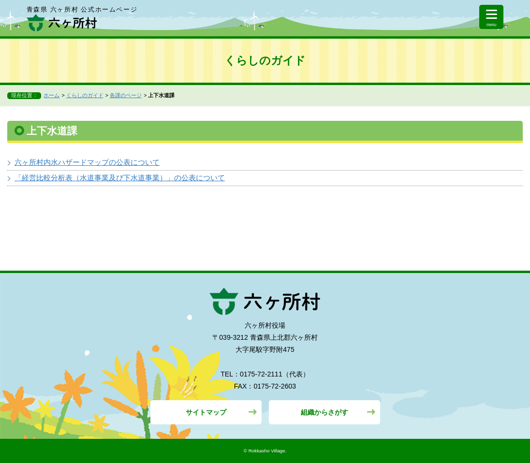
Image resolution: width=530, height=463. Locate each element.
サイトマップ (206, 412)
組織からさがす (324, 412)
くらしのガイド (84, 95)
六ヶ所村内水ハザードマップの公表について (87, 162)
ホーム (51, 95)
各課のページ (126, 95)
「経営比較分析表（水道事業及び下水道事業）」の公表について (120, 178)
